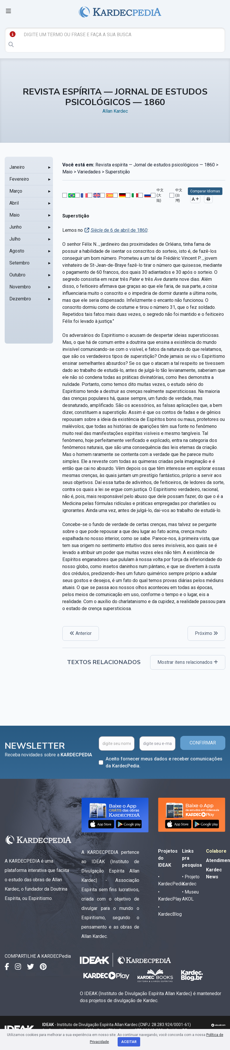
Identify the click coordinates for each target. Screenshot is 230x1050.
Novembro (20, 287)
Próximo (206, 633)
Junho (15, 227)
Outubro (17, 275)
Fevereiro (19, 179)
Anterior (81, 633)
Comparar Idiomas (205, 191)
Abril (14, 203)
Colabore (216, 851)
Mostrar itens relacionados (187, 662)
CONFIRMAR (203, 743)
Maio (14, 215)
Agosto (16, 251)
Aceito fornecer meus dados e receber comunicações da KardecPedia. (164, 762)
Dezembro (20, 299)
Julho (14, 239)
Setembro (19, 263)
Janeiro (17, 167)
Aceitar (129, 1042)
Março (15, 191)
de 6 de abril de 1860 (119, 230)
